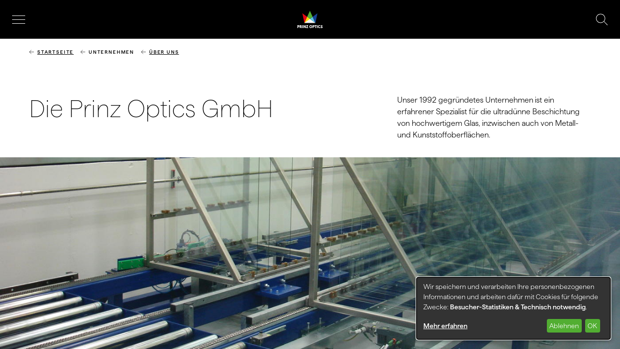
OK (592, 326)
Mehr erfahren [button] (445, 326)
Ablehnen (564, 326)
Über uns (164, 52)
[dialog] (513, 308)
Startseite (55, 52)
